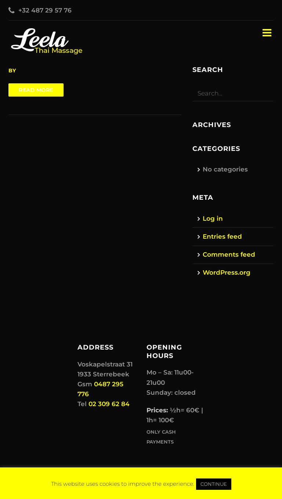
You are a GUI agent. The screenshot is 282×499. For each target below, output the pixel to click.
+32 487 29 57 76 (45, 10)
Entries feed (222, 236)
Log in (213, 218)
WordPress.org (226, 272)
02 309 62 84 (109, 404)
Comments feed (229, 254)
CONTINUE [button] (213, 484)
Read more (36, 90)
